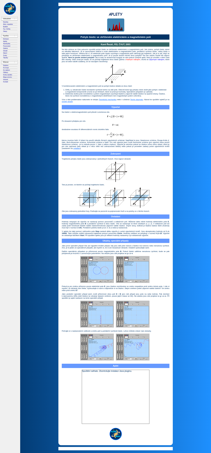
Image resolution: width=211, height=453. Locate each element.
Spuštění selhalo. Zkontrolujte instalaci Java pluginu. (107, 371)
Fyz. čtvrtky (6, 29)
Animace (6, 39)
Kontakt (5, 82)
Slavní (5, 53)
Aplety (5, 41)
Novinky (5, 22)
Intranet (5, 79)
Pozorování (6, 46)
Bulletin (5, 26)
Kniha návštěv (7, 75)
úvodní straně (67, 102)
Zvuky (5, 55)
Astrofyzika (6, 43)
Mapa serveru (7, 77)
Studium (5, 65)
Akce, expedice (8, 24)
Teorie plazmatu (136, 100)
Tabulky (5, 57)
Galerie (5, 48)
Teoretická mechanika (107, 100)
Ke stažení (6, 70)
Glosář (5, 50)
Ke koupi (6, 67)
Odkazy (5, 72)
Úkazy (5, 31)
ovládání (76, 148)
